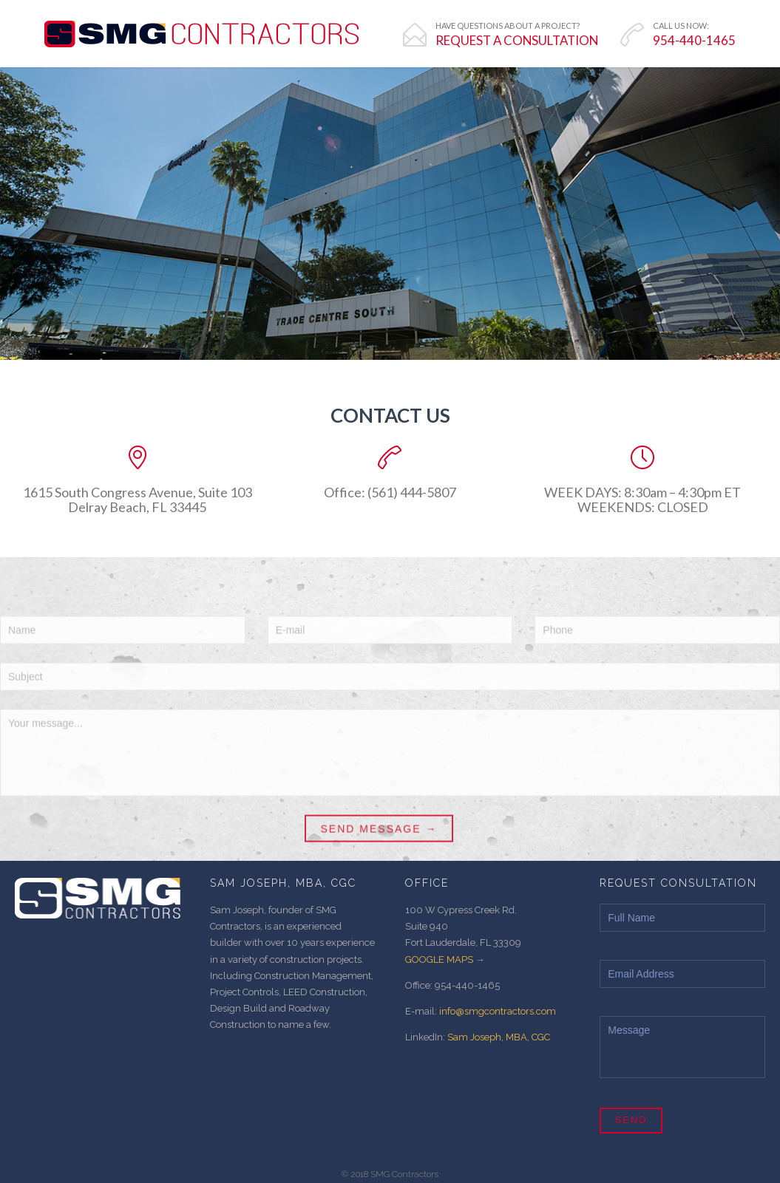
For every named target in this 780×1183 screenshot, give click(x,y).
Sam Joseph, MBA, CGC (498, 1037)
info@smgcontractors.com (497, 1011)
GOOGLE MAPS (439, 959)
